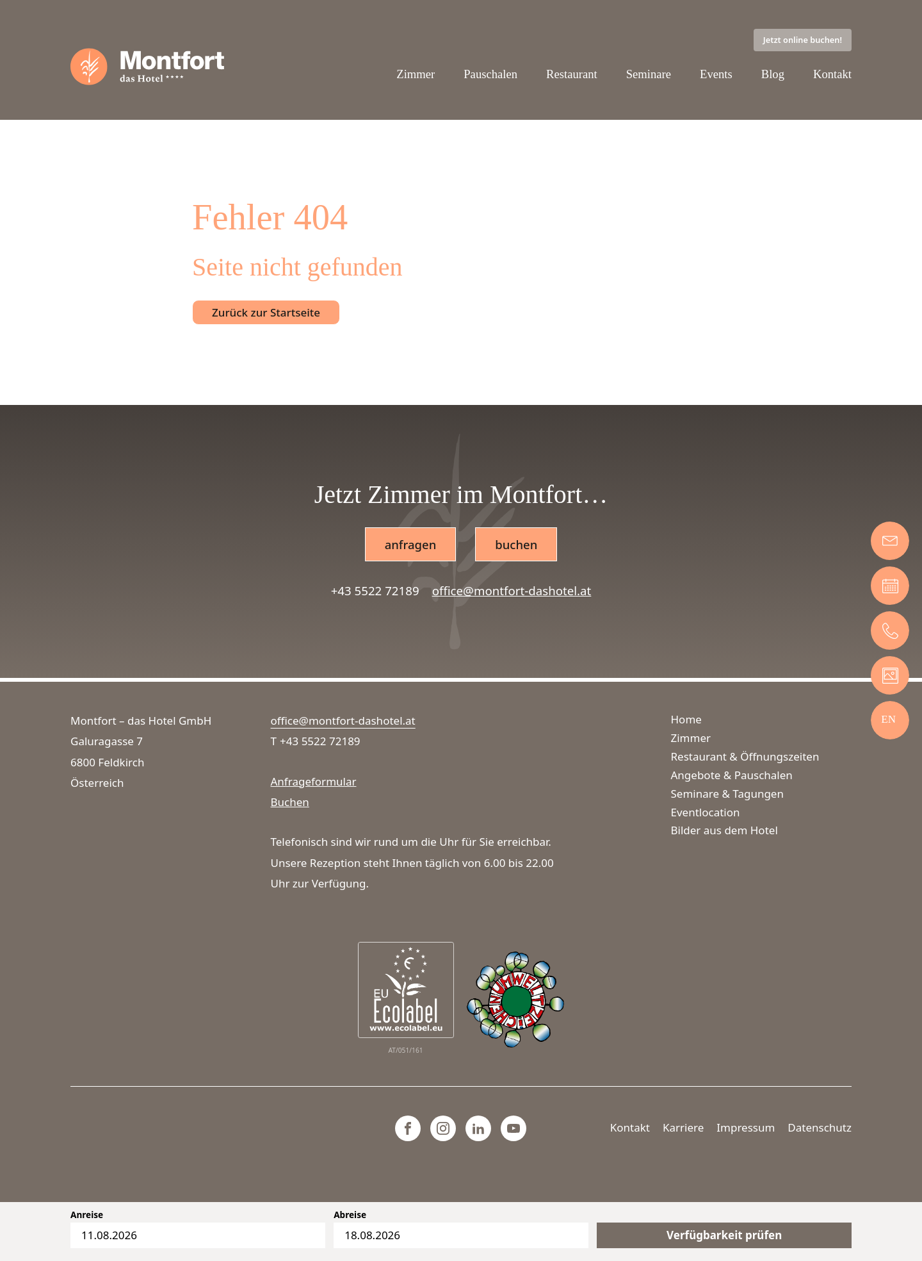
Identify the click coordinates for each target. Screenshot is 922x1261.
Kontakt (832, 74)
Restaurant (571, 74)
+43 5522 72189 (375, 592)
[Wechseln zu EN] (888, 719)
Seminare (648, 74)
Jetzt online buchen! (802, 39)
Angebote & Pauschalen (732, 775)
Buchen (290, 802)
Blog (772, 74)
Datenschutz (820, 1127)
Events (716, 74)
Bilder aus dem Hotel (724, 830)
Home (686, 719)
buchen (516, 545)
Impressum (745, 1127)
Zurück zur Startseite (266, 313)
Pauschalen (490, 74)
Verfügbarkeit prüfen (724, 1235)
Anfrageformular (314, 781)
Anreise (86, 1214)
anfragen (410, 545)
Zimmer (415, 74)
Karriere (683, 1127)
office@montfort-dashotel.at (512, 592)
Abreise (350, 1214)
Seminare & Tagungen (727, 793)
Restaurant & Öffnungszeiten (745, 756)
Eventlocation (705, 812)
